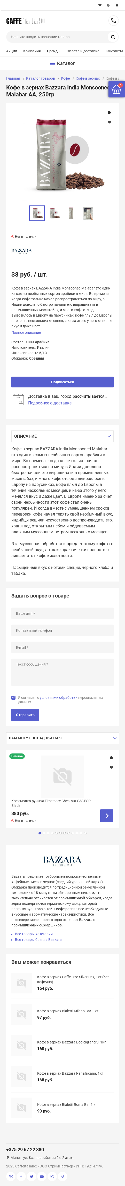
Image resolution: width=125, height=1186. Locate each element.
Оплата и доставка (83, 51)
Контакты (114, 51)
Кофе (65, 78)
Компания (32, 51)
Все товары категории (34, 934)
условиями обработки (58, 697)
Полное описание (26, 332)
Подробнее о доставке (50, 403)
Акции (11, 51)
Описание (25, 436)
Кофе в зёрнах (88, 78)
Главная (13, 78)
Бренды (53, 51)
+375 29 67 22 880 (113, 20)
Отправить (25, 715)
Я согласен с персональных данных (60, 699)
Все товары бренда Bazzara (38, 940)
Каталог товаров (40, 78)
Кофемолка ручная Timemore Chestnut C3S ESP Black (51, 803)
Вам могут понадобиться (35, 738)
